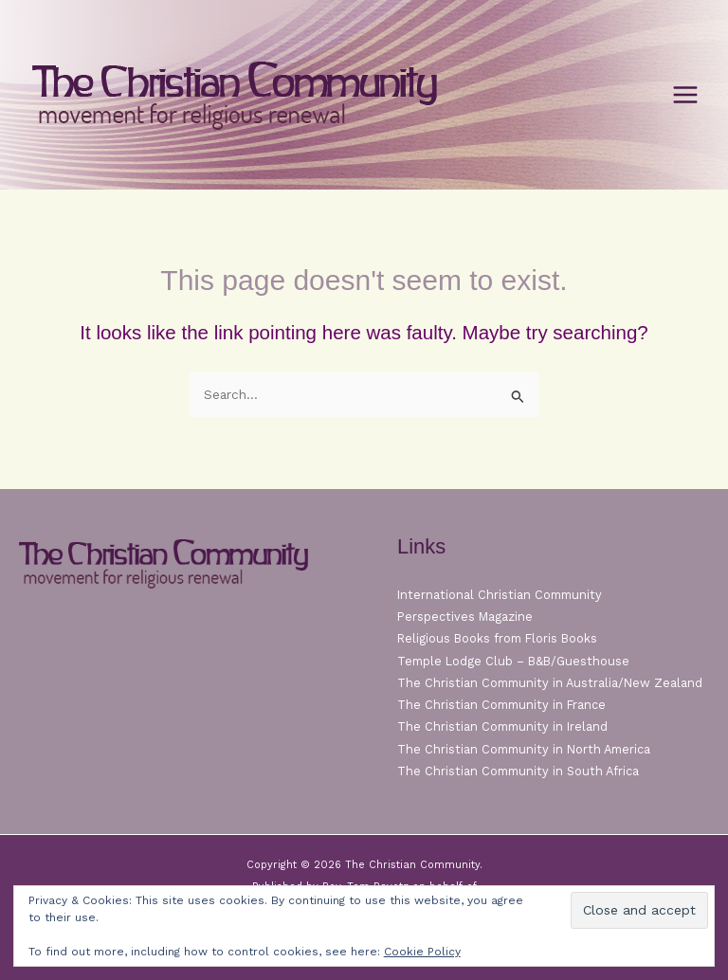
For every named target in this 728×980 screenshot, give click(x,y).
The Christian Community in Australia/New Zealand (549, 683)
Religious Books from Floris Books (497, 638)
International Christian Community (499, 595)
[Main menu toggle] (686, 95)
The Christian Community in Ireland (502, 726)
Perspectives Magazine (465, 616)
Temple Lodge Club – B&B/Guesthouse (513, 661)
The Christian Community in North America (523, 749)
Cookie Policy (422, 951)
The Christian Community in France (501, 705)
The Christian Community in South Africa (518, 771)
